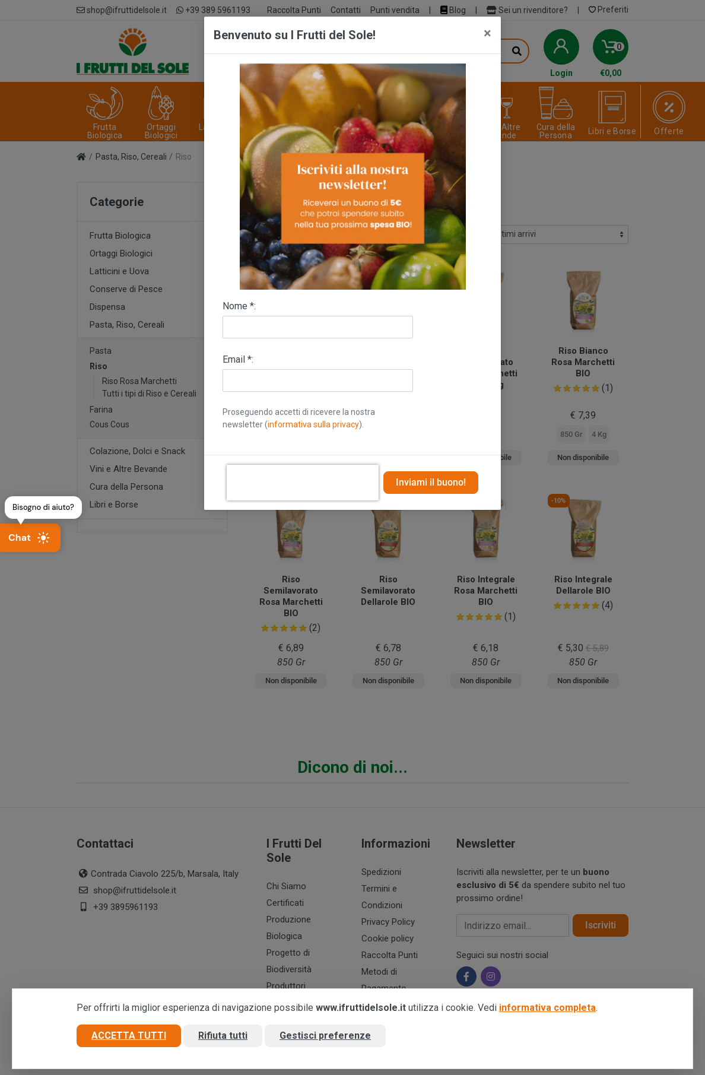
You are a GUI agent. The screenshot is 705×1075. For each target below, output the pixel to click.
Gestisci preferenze (325, 1035)
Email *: (238, 359)
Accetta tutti (128, 1035)
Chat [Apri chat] (29, 537)
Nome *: (239, 306)
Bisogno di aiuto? (43, 507)
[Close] (487, 33)
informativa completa (547, 1007)
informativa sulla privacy (313, 424)
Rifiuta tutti (222, 1035)
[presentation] (303, 482)
